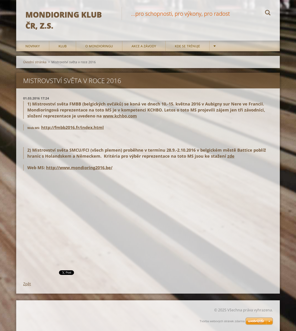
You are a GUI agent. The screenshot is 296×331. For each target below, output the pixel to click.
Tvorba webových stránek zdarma (222, 321)
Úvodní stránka (34, 62)
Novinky (32, 46)
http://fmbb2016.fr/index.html (72, 127)
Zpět (27, 283)
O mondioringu (99, 46)
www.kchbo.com (120, 116)
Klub (63, 46)
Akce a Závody (144, 46)
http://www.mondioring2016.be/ (79, 167)
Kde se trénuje (187, 46)
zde (230, 156)
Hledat (268, 13)
